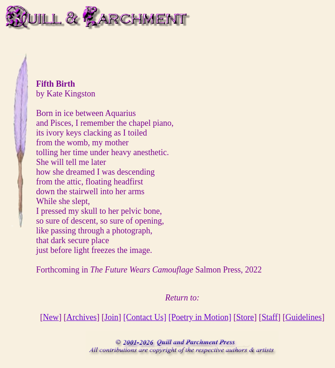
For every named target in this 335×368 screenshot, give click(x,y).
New (51, 317)
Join (111, 317)
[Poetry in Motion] (199, 317)
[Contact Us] (144, 317)
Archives (81, 317)
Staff (269, 317)
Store (245, 317)
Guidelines (304, 317)
